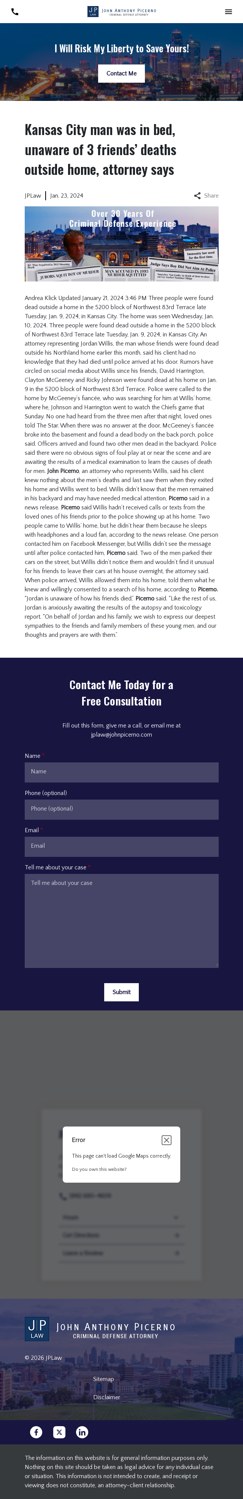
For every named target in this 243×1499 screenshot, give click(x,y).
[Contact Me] (121, 73)
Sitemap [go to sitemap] (103, 1379)
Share (206, 195)
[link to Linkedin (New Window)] (82, 1432)
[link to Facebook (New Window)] (36, 1432)
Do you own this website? (99, 1169)
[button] (228, 11)
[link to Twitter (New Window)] (59, 1432)
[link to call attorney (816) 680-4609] (14, 11)
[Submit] (121, 992)
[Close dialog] (166, 1140)
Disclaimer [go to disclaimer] (106, 1397)
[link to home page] (121, 11)
